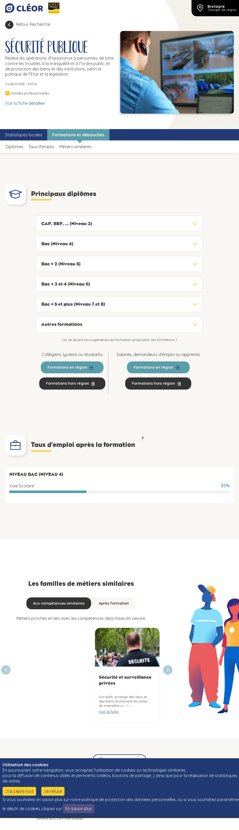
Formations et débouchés (78, 134)
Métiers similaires (75, 146)
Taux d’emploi (41, 146)
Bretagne (216, 6)
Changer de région (222, 9)
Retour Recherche (33, 24)
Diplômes (14, 146)
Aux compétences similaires (58, 603)
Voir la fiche (108, 711)
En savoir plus (79, 808)
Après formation (114, 603)
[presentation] (167, 670)
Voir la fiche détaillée (25, 103)
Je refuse (53, 791)
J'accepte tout (19, 791)
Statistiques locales (23, 134)
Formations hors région (67, 383)
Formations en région (67, 367)
